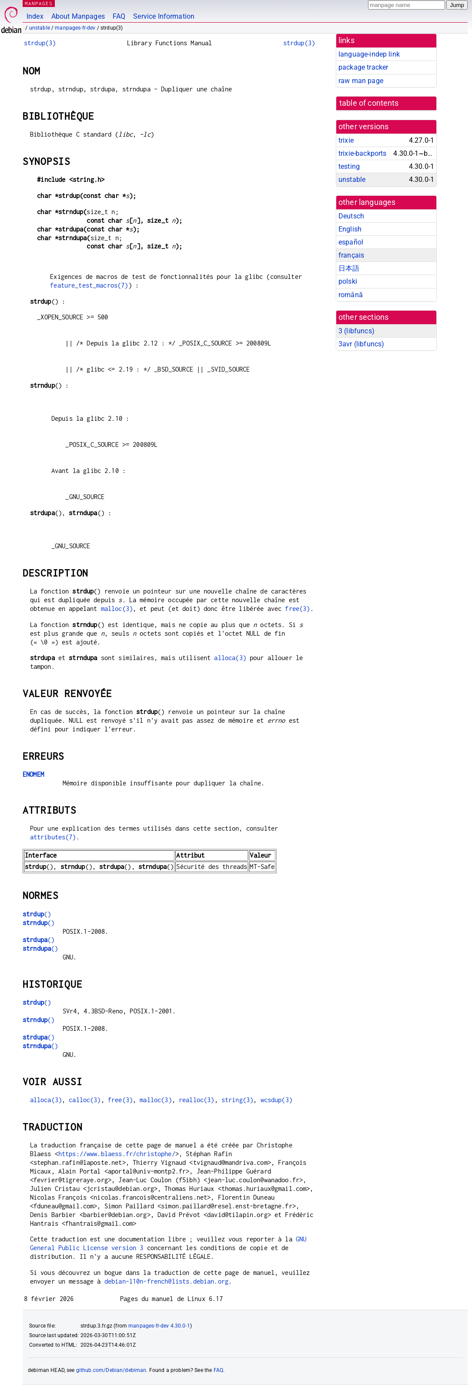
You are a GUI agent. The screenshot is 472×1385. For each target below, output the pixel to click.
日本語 (348, 268)
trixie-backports (362, 153)
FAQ (119, 16)
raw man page (360, 81)
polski (347, 281)
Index (35, 16)
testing (349, 166)
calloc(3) (84, 1099)
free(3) (297, 608)
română (350, 295)
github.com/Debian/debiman (111, 1370)
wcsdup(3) (276, 1099)
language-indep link (369, 54)
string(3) (237, 1099)
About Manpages (78, 16)
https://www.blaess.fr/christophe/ (116, 1153)
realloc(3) (196, 1099)
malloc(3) (117, 608)
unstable (39, 28)
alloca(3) (230, 657)
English (350, 229)
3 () (356, 331)
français (351, 255)
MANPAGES (39, 3)
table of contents (369, 103)
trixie (346, 140)
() (37, 914)
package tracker (363, 67)
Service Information (163, 16)
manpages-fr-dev (75, 28)
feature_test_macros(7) (89, 285)
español (350, 242)
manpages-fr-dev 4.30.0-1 (159, 1326)
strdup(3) (40, 43)
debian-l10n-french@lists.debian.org (166, 1281)
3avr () (361, 344)
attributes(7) (53, 837)
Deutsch (351, 216)
